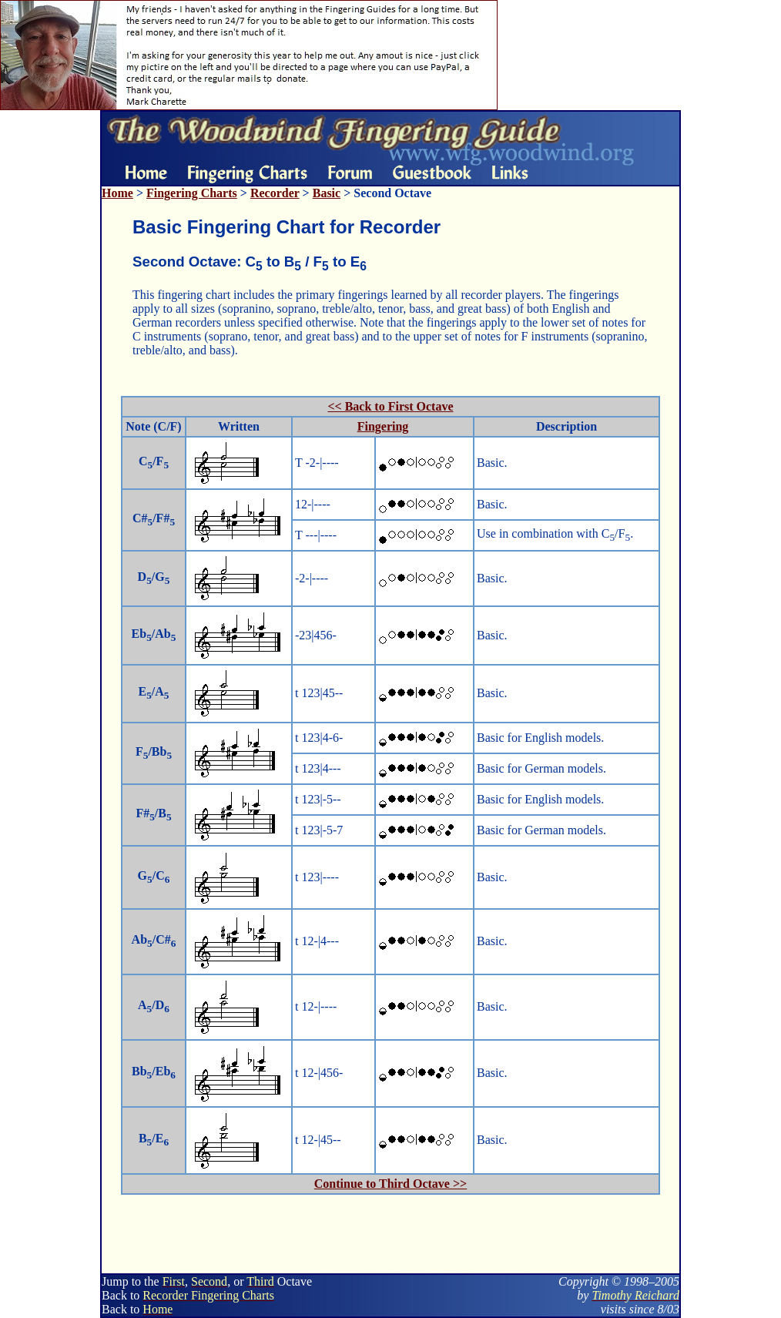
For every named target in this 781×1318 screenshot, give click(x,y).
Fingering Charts (191, 193)
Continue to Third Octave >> (390, 1183)
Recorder (275, 193)
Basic (326, 193)
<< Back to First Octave (390, 406)
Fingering (383, 426)
